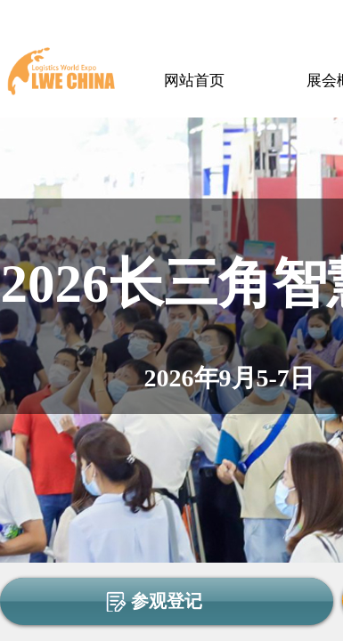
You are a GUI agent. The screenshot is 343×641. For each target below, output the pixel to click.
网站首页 (194, 80)
